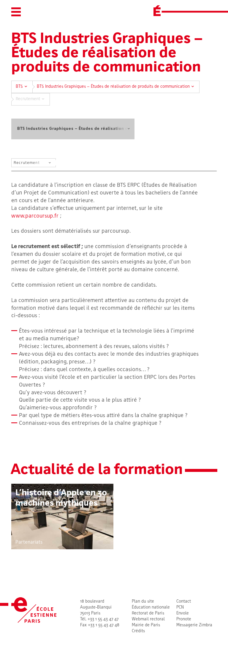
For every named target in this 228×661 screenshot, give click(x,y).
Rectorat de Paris (148, 613)
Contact (183, 601)
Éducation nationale (151, 607)
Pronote (183, 619)
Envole (182, 613)
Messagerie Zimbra (194, 625)
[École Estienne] (157, 10)
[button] (16, 11)
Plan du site (143, 601)
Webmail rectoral (148, 619)
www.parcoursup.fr (34, 216)
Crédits (138, 631)
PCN (180, 607)
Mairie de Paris (146, 625)
